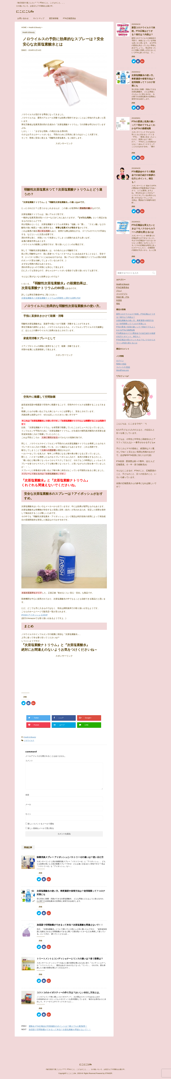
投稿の (121, 364)
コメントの (123, 367)
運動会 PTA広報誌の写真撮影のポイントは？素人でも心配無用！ (58, 1026)
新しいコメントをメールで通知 (41, 824)
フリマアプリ (121, 294)
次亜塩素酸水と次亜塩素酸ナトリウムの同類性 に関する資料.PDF (51, 298)
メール (28, 804)
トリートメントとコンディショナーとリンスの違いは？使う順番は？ (70, 958)
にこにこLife (25, 11)
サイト (28, 814)
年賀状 (119, 300)
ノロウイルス (29, 740)
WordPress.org (122, 370)
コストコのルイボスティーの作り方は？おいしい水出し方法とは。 (69, 992)
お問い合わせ (23, 18)
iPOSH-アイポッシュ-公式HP (34, 615)
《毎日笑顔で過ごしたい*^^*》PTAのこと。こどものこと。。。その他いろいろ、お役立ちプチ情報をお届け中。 (85, 1048)
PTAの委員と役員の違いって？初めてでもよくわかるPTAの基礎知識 (143, 125)
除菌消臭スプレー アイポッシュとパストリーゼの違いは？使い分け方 (70, 857)
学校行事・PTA (122, 297)
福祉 (118, 303)
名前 (27, 795)
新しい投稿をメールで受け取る (41, 828)
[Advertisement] (64, 161)
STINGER (108, 1052)
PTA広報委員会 (69, 18)
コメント (29, 761)
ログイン (120, 361)
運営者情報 (53, 18)
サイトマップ (38, 18)
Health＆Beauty (30, 737)
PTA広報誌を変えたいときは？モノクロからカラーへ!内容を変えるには (143, 228)
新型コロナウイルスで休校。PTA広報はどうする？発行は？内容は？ (143, 31)
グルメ (119, 291)
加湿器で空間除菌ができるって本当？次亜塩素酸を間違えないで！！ (70, 925)
